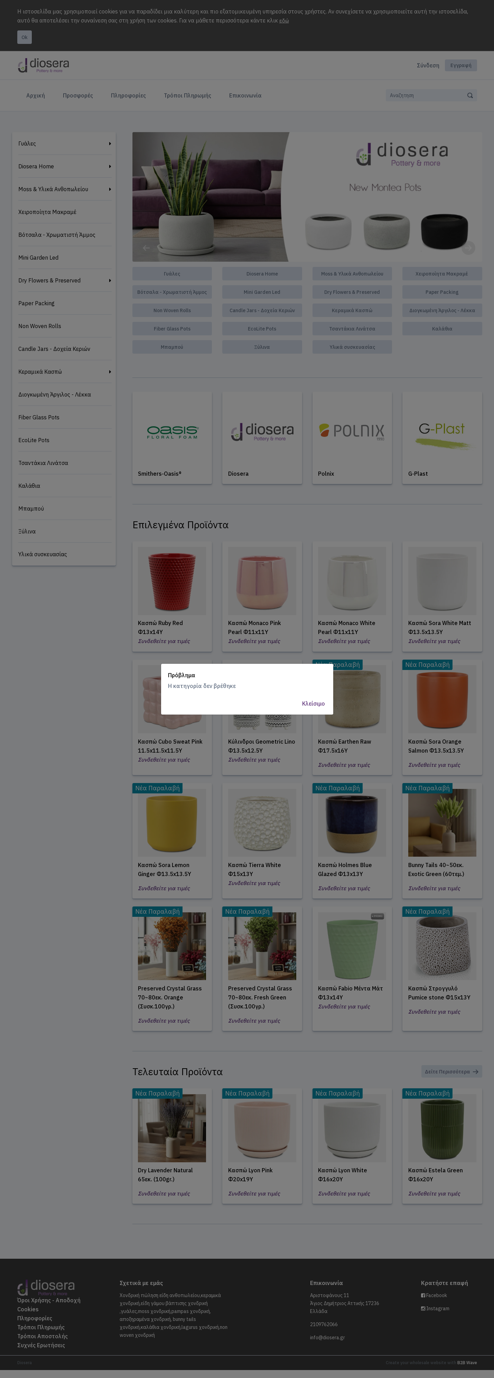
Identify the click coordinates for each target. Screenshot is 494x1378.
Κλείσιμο (313, 703)
